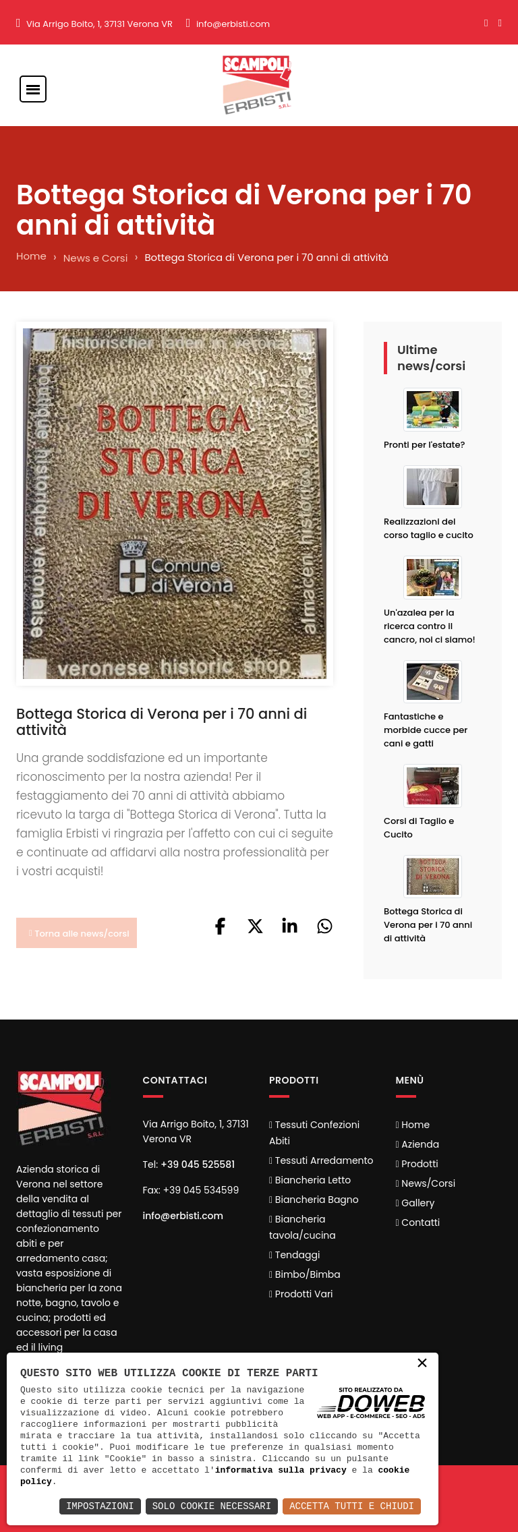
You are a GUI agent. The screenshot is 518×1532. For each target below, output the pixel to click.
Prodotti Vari (301, 1294)
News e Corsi (95, 258)
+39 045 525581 (198, 1164)
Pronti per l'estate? (424, 444)
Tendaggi (294, 1255)
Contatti (418, 1222)
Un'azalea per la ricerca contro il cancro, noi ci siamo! (430, 626)
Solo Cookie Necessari (211, 1506)
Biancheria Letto (310, 1180)
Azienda (418, 1144)
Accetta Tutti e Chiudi (351, 1506)
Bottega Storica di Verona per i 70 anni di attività (428, 925)
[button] (220, 931)
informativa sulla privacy (281, 1470)
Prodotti (417, 1164)
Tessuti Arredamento (321, 1160)
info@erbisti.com (233, 24)
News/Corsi (426, 1183)
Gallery (415, 1203)
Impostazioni (100, 1506)
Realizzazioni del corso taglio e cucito (428, 528)
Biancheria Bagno (314, 1199)
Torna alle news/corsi (79, 933)
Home (31, 256)
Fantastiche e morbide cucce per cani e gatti (425, 730)
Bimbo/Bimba (305, 1274)
